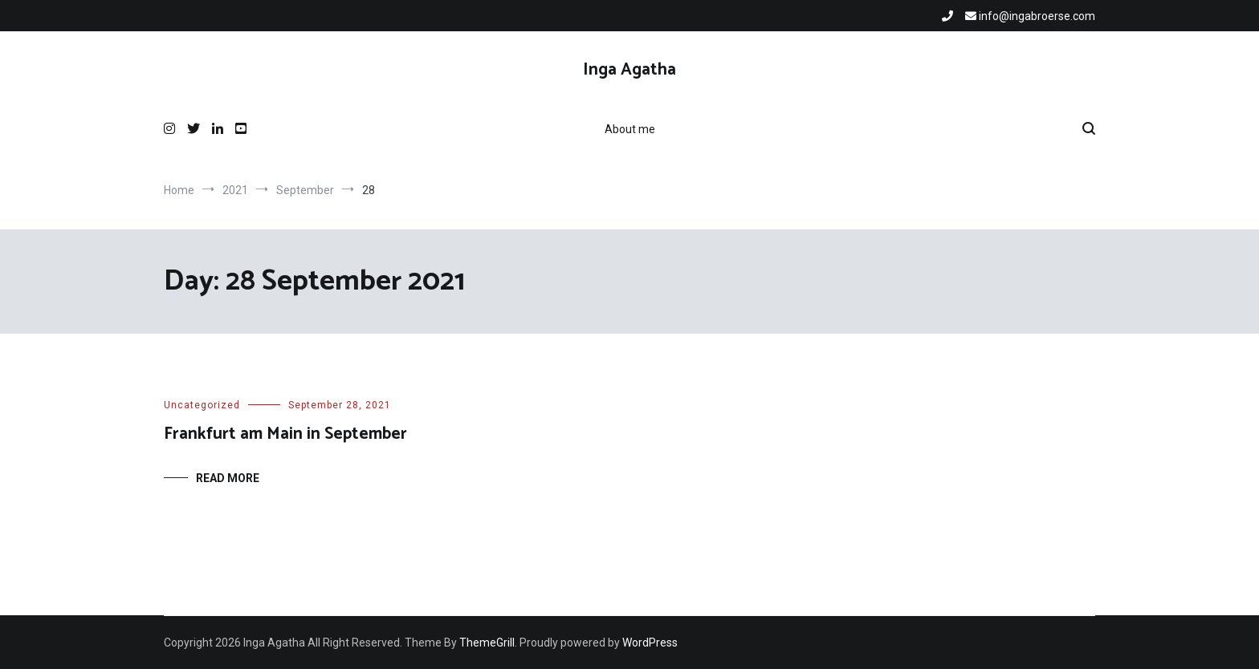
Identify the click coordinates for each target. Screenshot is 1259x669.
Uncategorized (202, 405)
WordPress (650, 642)
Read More (227, 478)
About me (630, 129)
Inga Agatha (629, 69)
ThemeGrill (487, 642)
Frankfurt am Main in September (285, 434)
